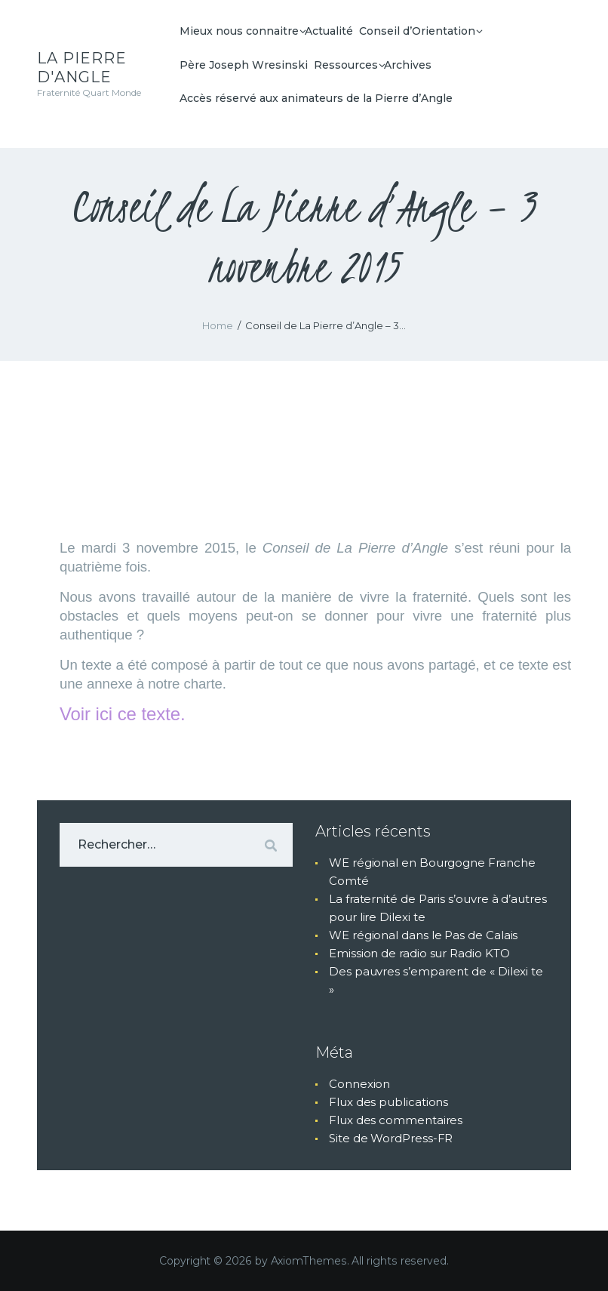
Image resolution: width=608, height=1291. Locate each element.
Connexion (359, 1084)
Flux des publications (388, 1102)
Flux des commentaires (395, 1120)
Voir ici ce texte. (123, 714)
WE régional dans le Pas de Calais (423, 935)
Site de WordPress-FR (391, 1138)
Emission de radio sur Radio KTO (419, 953)
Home (217, 325)
